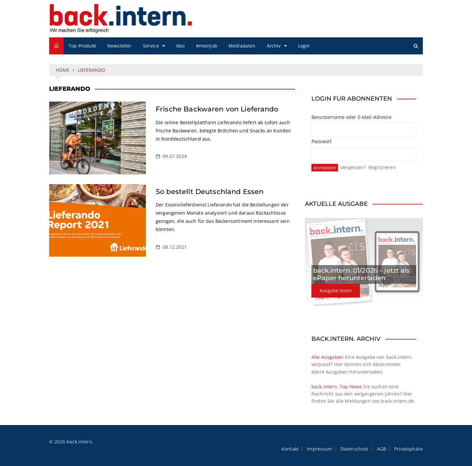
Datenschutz (355, 449)
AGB (381, 449)
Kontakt (290, 449)
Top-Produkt (82, 46)
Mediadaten (242, 46)
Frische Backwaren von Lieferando (217, 109)
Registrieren (382, 167)
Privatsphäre (408, 449)
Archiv (274, 46)
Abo (180, 46)
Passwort (321, 141)
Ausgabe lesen (336, 290)
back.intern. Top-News (336, 386)
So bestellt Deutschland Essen (210, 191)
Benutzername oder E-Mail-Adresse (351, 117)
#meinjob (206, 46)
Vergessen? (353, 167)
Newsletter (119, 46)
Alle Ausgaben (327, 357)
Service (151, 46)
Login (304, 46)
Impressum (319, 449)
